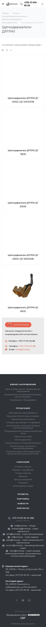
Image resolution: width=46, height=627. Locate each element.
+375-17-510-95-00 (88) (23, 518)
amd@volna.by (13, 534)
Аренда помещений (23, 479)
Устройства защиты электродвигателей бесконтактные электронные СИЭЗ (23, 452)
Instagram (23, 600)
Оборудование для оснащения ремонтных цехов (23, 432)
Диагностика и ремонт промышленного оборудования (23, 390)
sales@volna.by (22, 349)
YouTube (29, 600)
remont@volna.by (14, 545)
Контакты (23, 508)
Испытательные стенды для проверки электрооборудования (23, 427)
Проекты (23, 494)
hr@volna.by (17, 537)
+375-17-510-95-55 (30, 4)
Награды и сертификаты (23, 470)
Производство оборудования (23, 400)
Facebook (16, 600)
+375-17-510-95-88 (27, 346)
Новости (23, 503)
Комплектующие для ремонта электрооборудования (23, 447)
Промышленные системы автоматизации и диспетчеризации (23, 395)
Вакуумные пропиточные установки (23, 416)
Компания (23, 462)
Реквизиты (23, 483)
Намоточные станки (23, 436)
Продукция (23, 408)
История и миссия (23, 467)
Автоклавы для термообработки (23, 413)
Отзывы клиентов (23, 473)
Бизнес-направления (23, 384)
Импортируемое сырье (23, 486)
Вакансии (23, 476)
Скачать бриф (21, 325)
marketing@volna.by (21, 528)
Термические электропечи (23, 419)
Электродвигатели (23, 440)
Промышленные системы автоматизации (23, 443)
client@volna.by (16, 551)
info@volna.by (20, 526)
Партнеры (23, 499)
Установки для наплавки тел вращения (23, 422)
